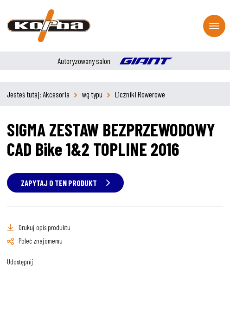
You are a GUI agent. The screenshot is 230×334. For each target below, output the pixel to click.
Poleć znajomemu (41, 241)
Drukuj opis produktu (44, 227)
